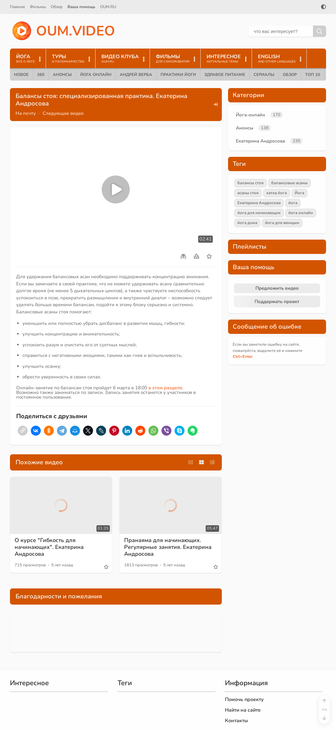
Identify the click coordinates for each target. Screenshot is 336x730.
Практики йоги (178, 74)
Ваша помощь (81, 7)
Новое (21, 74)
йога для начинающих (259, 213)
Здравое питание (224, 74)
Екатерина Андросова (260, 141)
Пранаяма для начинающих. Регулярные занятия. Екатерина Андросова (168, 546)
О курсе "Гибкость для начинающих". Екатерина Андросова (49, 546)
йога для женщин (282, 223)
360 (40, 74)
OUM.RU (108, 7)
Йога (299, 193)
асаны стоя (248, 193)
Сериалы (264, 74)
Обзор (57, 7)
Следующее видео (63, 113)
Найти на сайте (243, 710)
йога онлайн (300, 213)
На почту (26, 113)
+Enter (243, 356)
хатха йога (276, 193)
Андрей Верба (136, 74)
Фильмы (38, 7)
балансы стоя (250, 183)
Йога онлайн (95, 74)
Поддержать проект (276, 301)
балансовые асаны (289, 183)
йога (292, 203)
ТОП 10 (312, 74)
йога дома (247, 223)
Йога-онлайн (250, 115)
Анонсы (62, 74)
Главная (17, 7)
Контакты (236, 720)
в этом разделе (165, 388)
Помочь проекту (244, 699)
